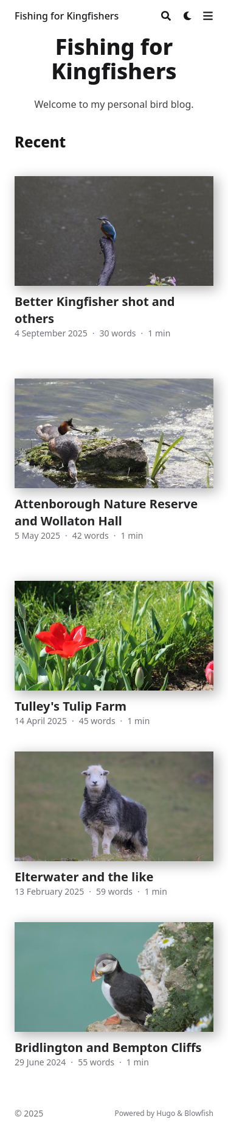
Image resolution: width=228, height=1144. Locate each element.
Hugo (165, 1113)
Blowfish (198, 1113)
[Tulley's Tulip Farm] (114, 654)
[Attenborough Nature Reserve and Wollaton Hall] (114, 467)
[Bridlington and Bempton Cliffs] (114, 1002)
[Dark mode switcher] (188, 16)
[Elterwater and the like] (114, 824)
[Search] (166, 16)
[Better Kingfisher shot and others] (114, 265)
